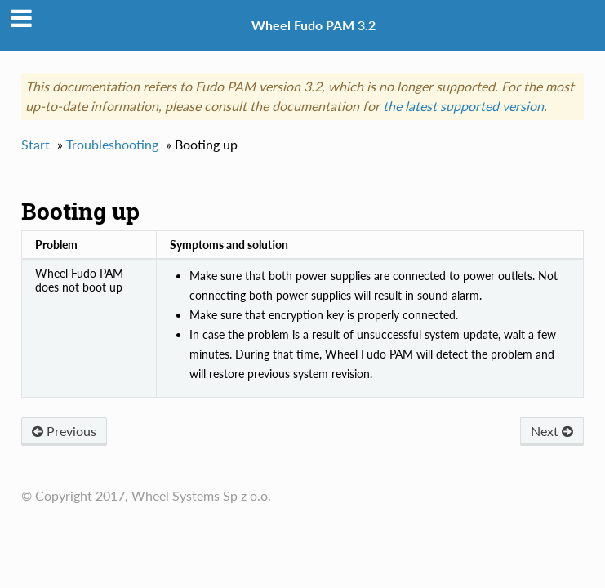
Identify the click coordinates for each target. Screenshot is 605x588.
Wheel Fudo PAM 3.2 (313, 25)
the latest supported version (463, 106)
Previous (64, 431)
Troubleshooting (112, 144)
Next (552, 431)
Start (35, 144)
